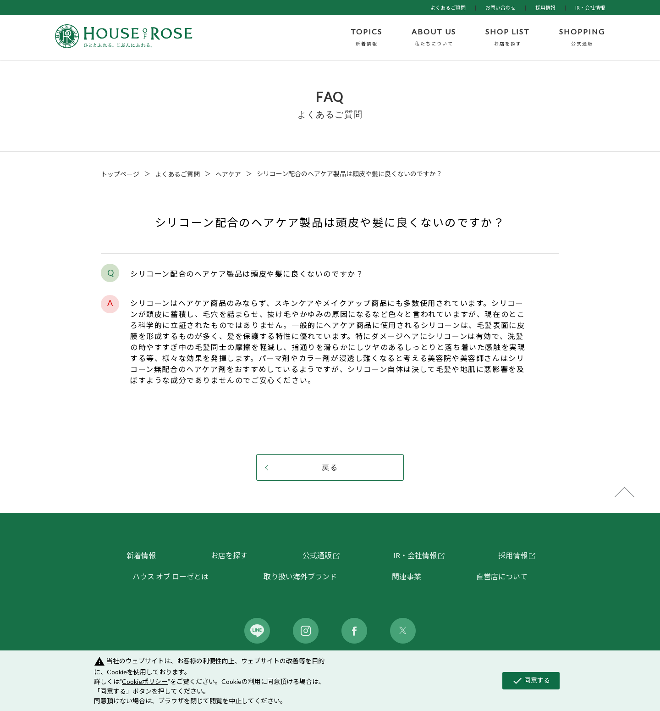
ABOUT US (434, 37)
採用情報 (545, 8)
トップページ (120, 174)
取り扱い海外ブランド (300, 576)
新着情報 (141, 555)
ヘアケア (228, 174)
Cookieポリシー (145, 681)
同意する (531, 680)
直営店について (502, 576)
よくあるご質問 (448, 8)
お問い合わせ (500, 8)
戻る (330, 467)
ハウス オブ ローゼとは (170, 576)
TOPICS (366, 37)
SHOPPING (582, 37)
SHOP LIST (507, 37)
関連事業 (406, 576)
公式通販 (317, 555)
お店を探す (229, 555)
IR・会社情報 (590, 8)
